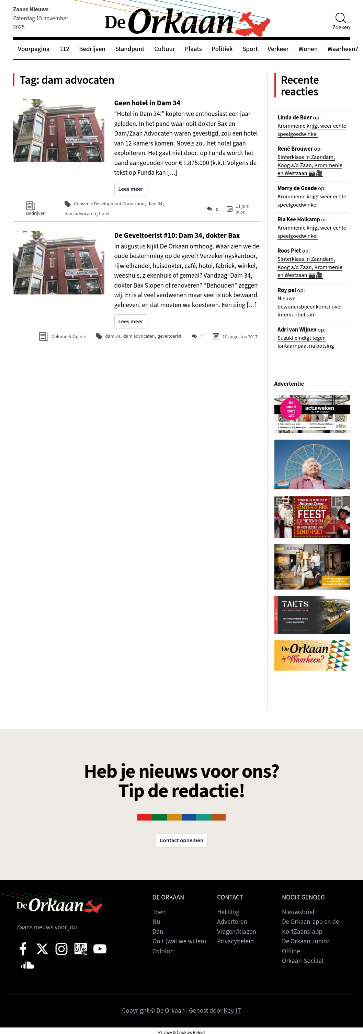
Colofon (163, 951)
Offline (291, 951)
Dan (157, 932)
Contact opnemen (181, 841)
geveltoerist (170, 337)
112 (64, 49)
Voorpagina (33, 49)
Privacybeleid (235, 941)
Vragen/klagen (236, 932)
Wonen (308, 49)
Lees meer (130, 190)
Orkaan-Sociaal (303, 961)
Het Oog (228, 912)
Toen (159, 912)
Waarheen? (343, 49)
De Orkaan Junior (305, 941)
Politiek (222, 49)
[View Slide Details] (312, 414)
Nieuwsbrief (298, 912)
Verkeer (278, 49)
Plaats (193, 49)
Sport (250, 49)
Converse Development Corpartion (109, 204)
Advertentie (289, 384)
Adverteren (232, 922)
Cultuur (164, 49)
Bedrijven (92, 49)
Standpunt (130, 49)
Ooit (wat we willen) (179, 941)
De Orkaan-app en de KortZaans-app (310, 927)
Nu (156, 922)
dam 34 (155, 204)
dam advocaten (80, 214)
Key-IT (232, 1011)
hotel (104, 214)
